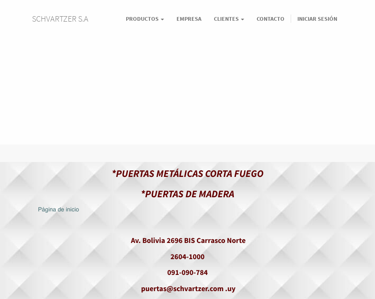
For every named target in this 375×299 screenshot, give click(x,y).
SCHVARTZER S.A (60, 18)
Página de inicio (58, 210)
